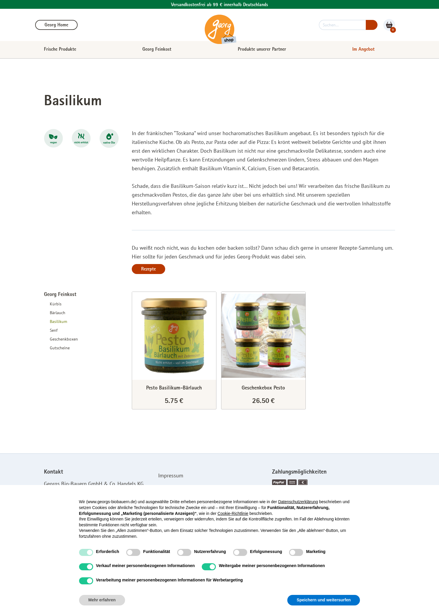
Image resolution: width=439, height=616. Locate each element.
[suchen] (342, 25)
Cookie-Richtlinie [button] (233, 513)
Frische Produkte (60, 49)
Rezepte (148, 269)
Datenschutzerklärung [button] (298, 501)
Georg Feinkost (156, 49)
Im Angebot (363, 49)
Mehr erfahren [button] (102, 600)
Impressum (170, 475)
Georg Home (56, 25)
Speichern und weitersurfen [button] (324, 600)
